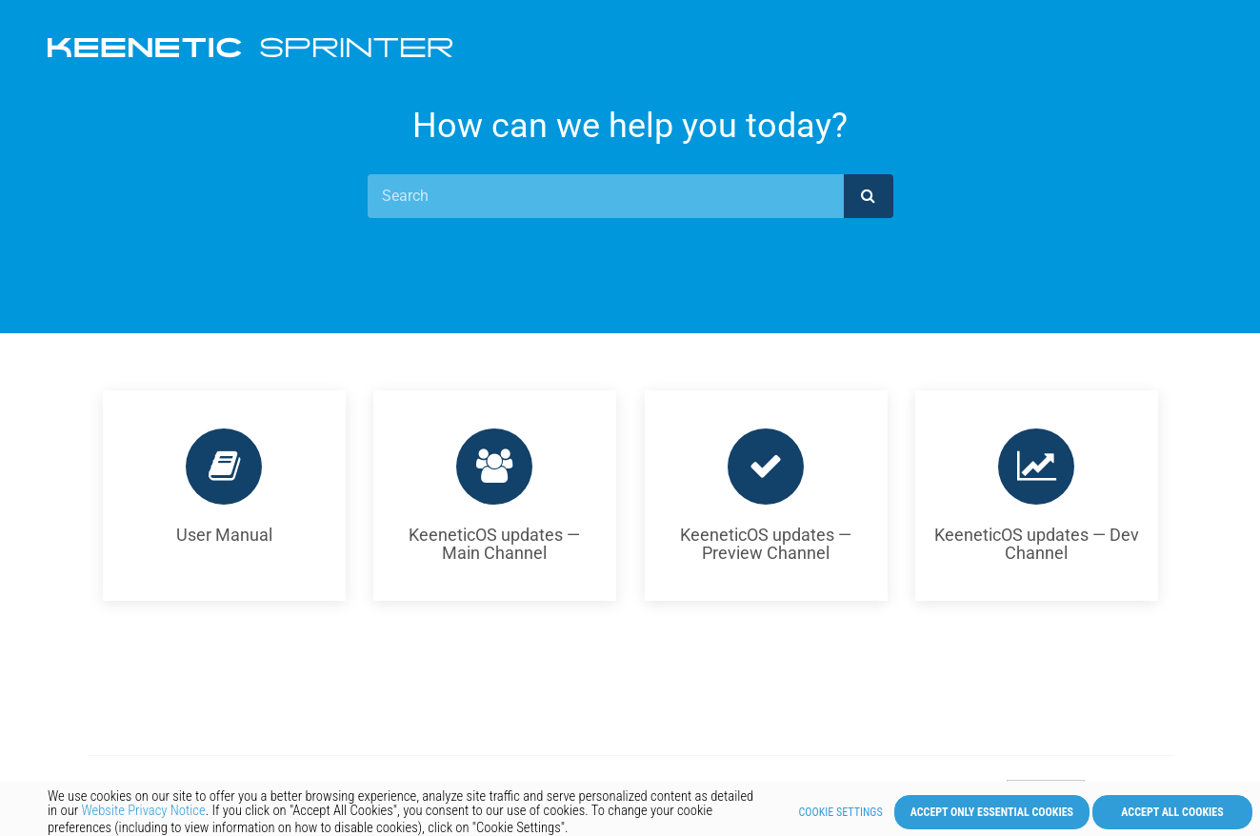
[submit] (868, 196)
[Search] (606, 196)
